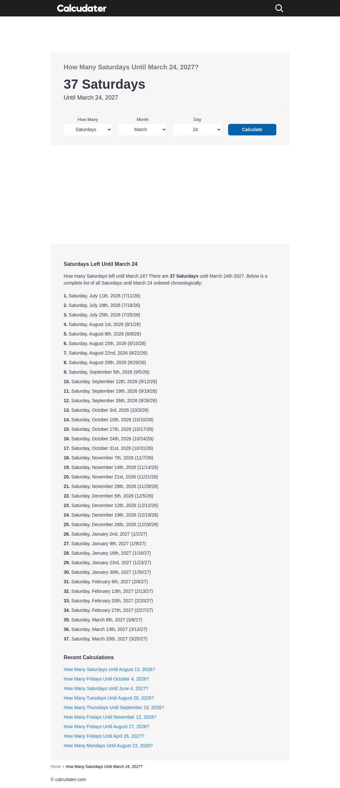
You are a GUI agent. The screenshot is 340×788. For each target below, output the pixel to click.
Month (143, 119)
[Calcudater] (81, 8)
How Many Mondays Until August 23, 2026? (108, 745)
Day (197, 119)
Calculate (252, 129)
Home (56, 766)
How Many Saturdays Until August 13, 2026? (109, 669)
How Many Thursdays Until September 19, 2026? (114, 707)
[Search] (279, 8)
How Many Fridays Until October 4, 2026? (106, 679)
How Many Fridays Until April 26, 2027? (104, 736)
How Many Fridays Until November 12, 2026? (110, 717)
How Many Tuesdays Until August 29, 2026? (109, 698)
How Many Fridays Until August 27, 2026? (106, 726)
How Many (88, 119)
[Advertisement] (170, 34)
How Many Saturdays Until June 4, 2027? (106, 688)
